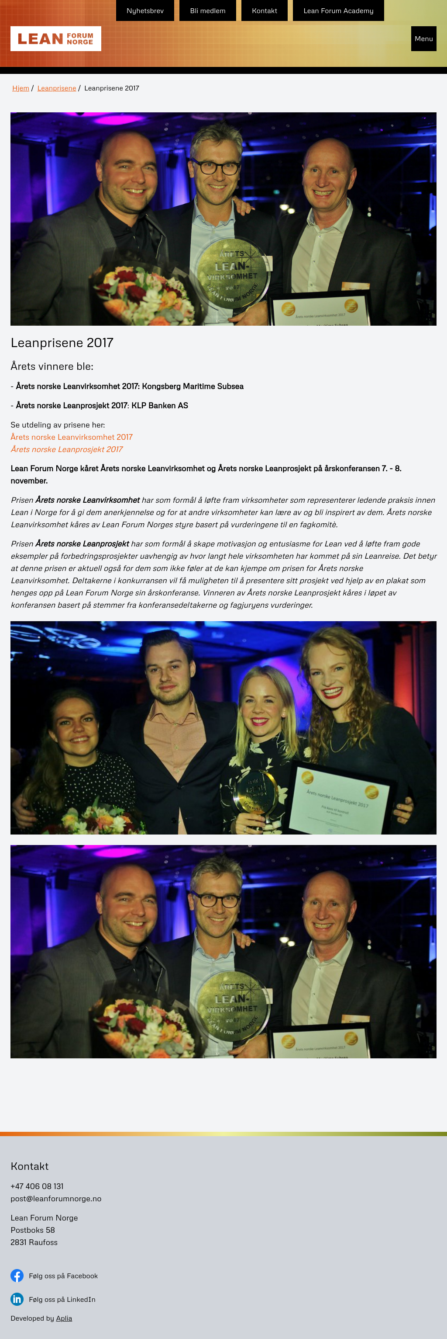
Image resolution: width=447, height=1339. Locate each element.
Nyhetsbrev (145, 10)
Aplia (64, 1318)
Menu (424, 38)
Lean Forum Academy (338, 10)
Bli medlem (208, 10)
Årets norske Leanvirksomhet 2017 (71, 437)
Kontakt (264, 10)
